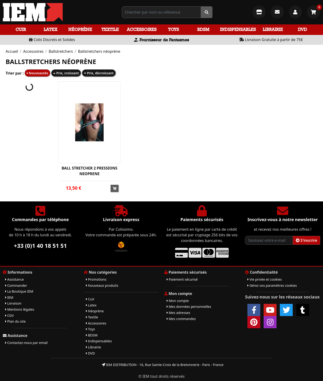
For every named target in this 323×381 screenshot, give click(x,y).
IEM (9, 297)
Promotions (96, 279)
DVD (302, 29)
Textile (110, 29)
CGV (9, 315)
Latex (50, 29)
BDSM (203, 29)
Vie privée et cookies (264, 279)
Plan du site (15, 321)
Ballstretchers (61, 51)
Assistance (14, 279)
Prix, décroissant (99, 73)
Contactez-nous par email (26, 342)
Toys (173, 29)
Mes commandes (181, 319)
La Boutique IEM (19, 291)
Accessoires (142, 29)
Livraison (13, 303)
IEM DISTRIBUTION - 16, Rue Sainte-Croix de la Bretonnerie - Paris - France (162, 364)
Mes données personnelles (189, 306)
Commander (16, 285)
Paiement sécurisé (182, 279)
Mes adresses (178, 312)
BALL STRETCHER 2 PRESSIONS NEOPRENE (89, 171)
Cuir (20, 29)
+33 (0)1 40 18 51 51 (40, 245)
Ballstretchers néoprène (99, 51)
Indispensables (238, 29)
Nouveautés (37, 73)
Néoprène (80, 29)
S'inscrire (306, 240)
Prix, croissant (66, 73)
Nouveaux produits (102, 285)
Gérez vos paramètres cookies (272, 285)
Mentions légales (19, 309)
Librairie (273, 29)
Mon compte (178, 300)
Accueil (12, 51)
